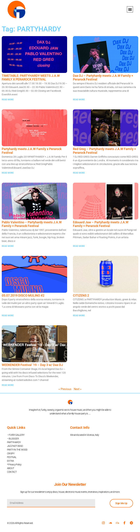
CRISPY (10, 453)
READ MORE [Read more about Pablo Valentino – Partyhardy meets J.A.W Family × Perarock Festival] (8, 246)
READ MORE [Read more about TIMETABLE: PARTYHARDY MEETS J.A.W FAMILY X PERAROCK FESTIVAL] (8, 99)
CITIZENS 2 (81, 295)
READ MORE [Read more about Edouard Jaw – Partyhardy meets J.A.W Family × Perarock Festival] (79, 246)
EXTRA (10, 460)
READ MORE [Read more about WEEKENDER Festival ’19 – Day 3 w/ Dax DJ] (8, 385)
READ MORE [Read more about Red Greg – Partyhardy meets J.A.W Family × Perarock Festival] (79, 173)
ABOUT (10, 468)
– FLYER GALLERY (15, 434)
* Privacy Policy (14, 464)
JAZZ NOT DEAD (15, 446)
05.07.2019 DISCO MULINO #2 (23, 295)
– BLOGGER (13, 438)
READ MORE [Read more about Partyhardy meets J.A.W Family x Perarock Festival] (8, 173)
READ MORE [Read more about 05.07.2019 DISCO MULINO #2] (8, 315)
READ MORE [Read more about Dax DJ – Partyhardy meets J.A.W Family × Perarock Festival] (79, 99)
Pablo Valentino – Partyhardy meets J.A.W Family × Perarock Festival (32, 224)
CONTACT (12, 471)
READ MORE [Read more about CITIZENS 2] (79, 315)
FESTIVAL (11, 457)
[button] (130, 9)
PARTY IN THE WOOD (17, 449)
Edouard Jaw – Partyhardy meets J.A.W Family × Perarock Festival (100, 224)
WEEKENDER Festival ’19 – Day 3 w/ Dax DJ (32, 365)
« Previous (65, 389)
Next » (77, 389)
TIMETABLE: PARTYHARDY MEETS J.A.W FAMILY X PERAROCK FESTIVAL (31, 77)
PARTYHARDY (14, 442)
